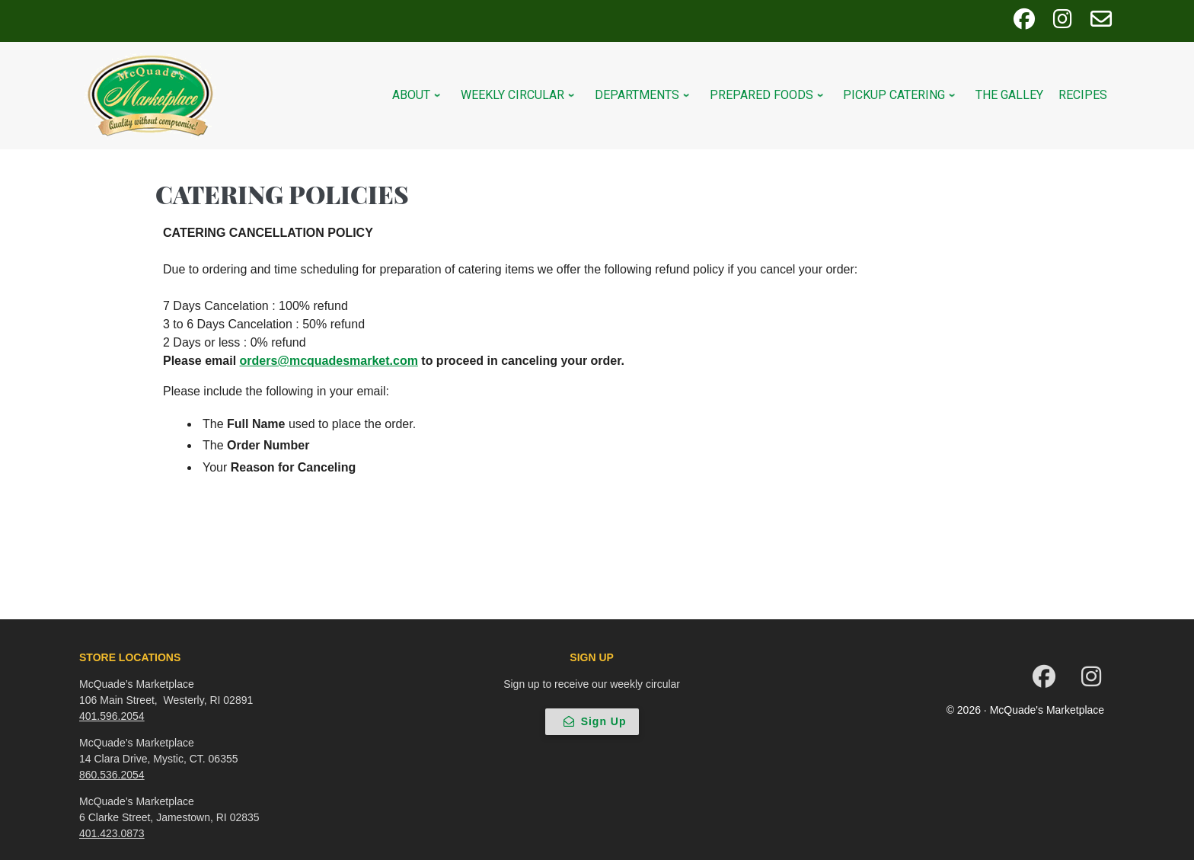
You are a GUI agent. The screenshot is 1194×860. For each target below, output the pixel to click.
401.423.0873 (112, 833)
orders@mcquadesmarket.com (329, 360)
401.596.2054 (112, 716)
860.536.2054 (112, 775)
